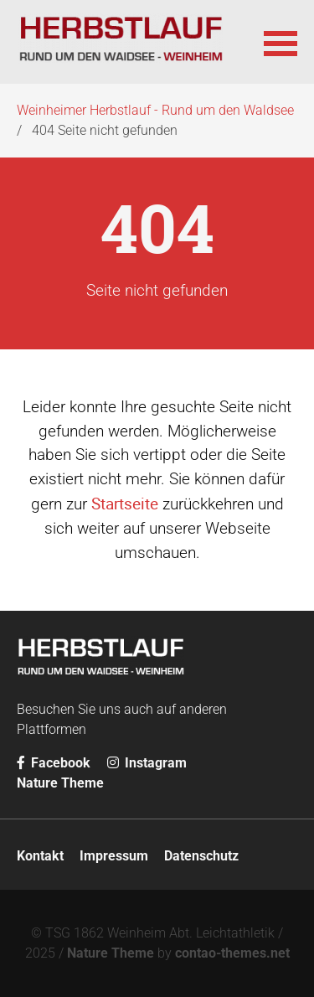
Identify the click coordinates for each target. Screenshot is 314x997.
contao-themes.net (232, 953)
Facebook (53, 763)
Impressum (114, 856)
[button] (280, 42)
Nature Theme (60, 783)
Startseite (124, 503)
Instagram (147, 763)
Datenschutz (201, 856)
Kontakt (40, 856)
